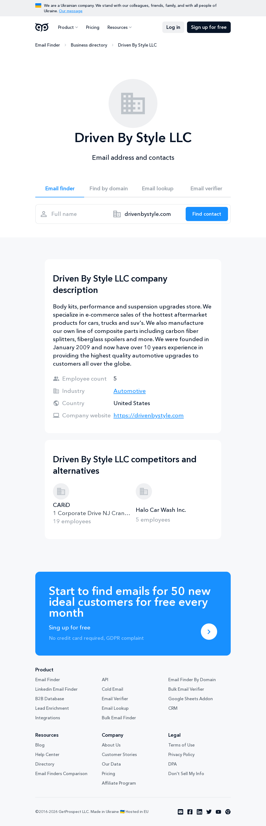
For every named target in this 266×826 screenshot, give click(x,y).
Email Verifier (115, 698)
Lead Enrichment (52, 708)
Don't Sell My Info (186, 773)
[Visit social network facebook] (190, 812)
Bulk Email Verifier (186, 689)
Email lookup (157, 188)
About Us (111, 745)
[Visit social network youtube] (218, 812)
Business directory (89, 45)
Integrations (47, 717)
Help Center (47, 754)
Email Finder (47, 45)
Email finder (60, 188)
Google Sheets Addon (190, 698)
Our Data (111, 764)
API (105, 679)
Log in (173, 27)
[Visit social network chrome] (228, 812)
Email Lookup (115, 708)
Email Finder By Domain (192, 679)
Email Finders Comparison (61, 773)
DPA (172, 764)
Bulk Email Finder (119, 717)
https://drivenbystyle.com (148, 415)
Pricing (92, 27)
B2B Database (49, 698)
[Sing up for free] (209, 631)
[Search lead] (207, 214)
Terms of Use (181, 745)
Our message (71, 10)
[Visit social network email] (180, 812)
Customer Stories (119, 754)
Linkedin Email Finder (56, 689)
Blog (40, 745)
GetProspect (42, 27)
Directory (44, 764)
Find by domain (108, 188)
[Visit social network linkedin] (199, 812)
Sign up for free (209, 27)
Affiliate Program (119, 783)
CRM (173, 708)
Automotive (129, 390)
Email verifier (206, 188)
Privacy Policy (181, 754)
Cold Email (112, 689)
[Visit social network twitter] (209, 812)
